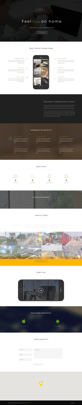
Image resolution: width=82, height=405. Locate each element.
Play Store (57, 326)
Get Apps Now (41, 32)
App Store (23, 326)
